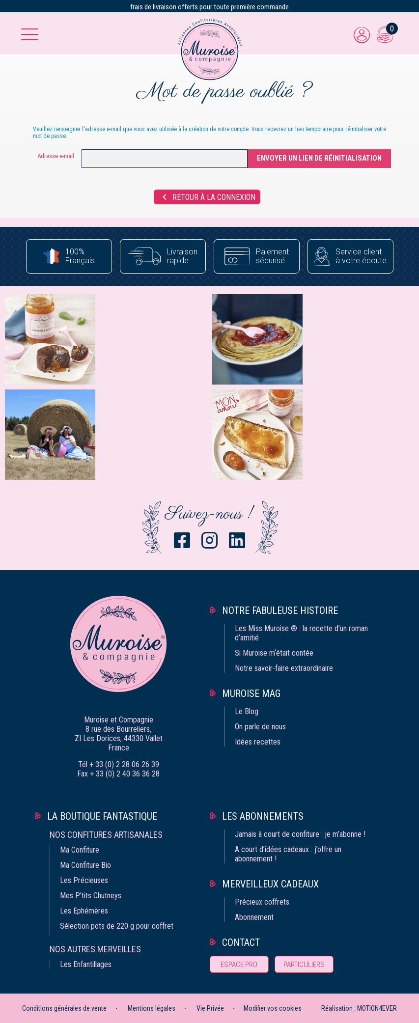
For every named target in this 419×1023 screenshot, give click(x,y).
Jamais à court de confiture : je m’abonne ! (300, 834)
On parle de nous (260, 726)
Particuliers (304, 964)
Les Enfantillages (86, 964)
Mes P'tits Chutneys (90, 895)
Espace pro (239, 964)
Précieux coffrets (262, 902)
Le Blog (246, 711)
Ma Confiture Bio (85, 865)
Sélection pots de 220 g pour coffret (116, 926)
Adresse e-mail (55, 156)
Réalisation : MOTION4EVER (359, 1008)
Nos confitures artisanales (106, 834)
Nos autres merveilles (95, 949)
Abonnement (254, 917)
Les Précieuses (84, 880)
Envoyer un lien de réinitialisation (319, 158)
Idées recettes (257, 742)
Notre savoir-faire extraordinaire (284, 668)
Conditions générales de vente (64, 1008)
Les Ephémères (84, 910)
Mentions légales (151, 1008)
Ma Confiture (79, 850)
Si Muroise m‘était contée (274, 653)
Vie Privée (210, 1008)
